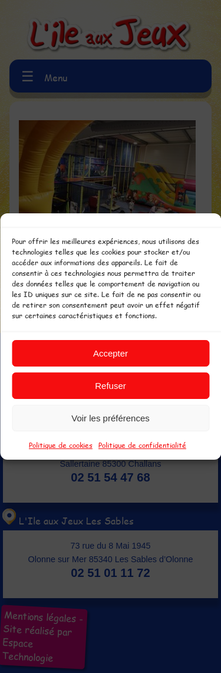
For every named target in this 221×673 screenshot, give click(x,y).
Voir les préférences (110, 418)
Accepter (110, 353)
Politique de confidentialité (142, 445)
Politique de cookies (61, 445)
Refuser (110, 386)
